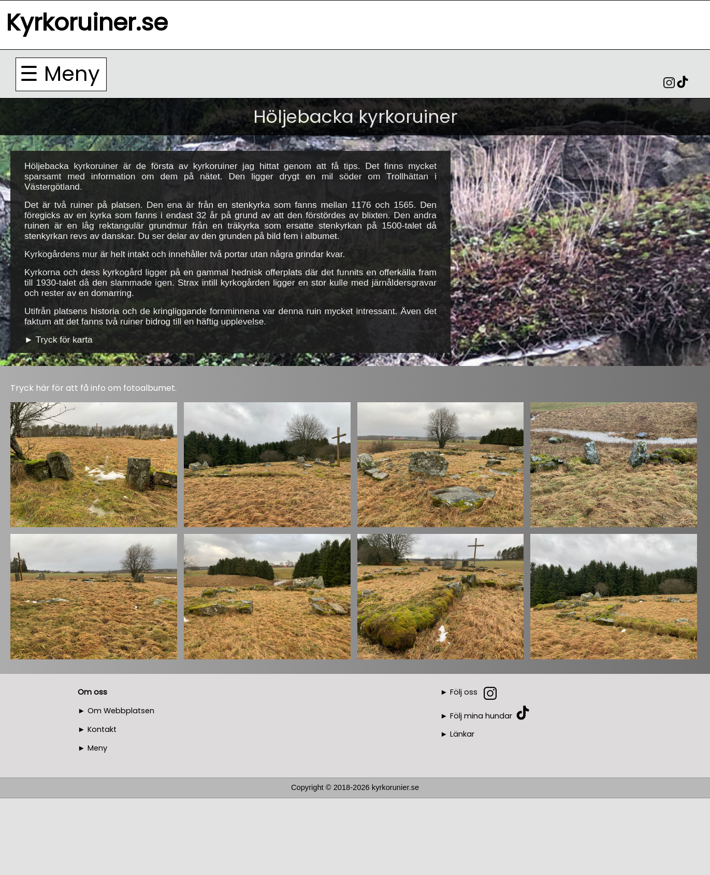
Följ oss (463, 692)
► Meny (92, 748)
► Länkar (457, 734)
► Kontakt (97, 729)
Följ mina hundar (481, 715)
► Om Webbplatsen (116, 710)
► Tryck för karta (58, 339)
